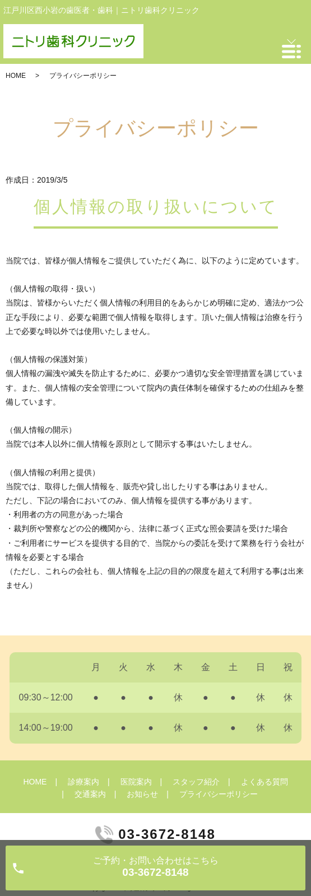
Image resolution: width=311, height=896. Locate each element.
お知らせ (142, 794)
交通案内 (90, 794)
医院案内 (136, 781)
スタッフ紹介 (196, 781)
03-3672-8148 (166, 834)
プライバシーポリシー (218, 794)
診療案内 (83, 781)
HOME (16, 76)
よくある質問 (264, 781)
